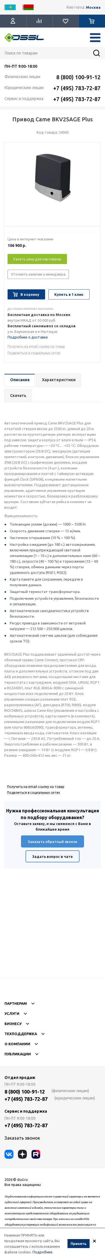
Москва (93, 7)
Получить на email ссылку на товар (36, 346)
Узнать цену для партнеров (37, 259)
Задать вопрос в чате (52, 856)
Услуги (52, 1014)
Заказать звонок (22, 1138)
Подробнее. (42, 1252)
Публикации (52, 1054)
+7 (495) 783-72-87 (77, 88)
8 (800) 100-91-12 (78, 77)
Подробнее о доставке (28, 337)
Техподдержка (52, 1034)
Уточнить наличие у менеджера (38, 274)
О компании (52, 1044)
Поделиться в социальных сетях (34, 353)
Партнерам (52, 1003)
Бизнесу (52, 1024)
